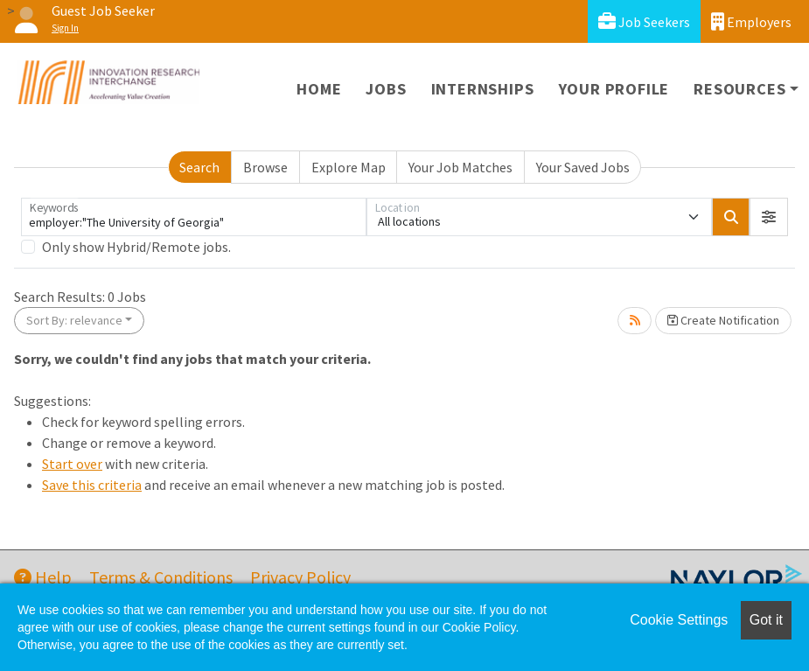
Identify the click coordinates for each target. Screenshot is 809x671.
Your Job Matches (460, 167)
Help (43, 577)
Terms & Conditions (161, 577)
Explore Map (348, 167)
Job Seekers (644, 21)
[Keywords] (193, 217)
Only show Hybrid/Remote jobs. (136, 246)
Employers (751, 21)
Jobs (386, 89)
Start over (72, 463)
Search (199, 167)
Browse (265, 167)
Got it (766, 619)
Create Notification (723, 320)
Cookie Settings (679, 619)
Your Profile (614, 89)
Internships (482, 89)
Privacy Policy (300, 577)
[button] (769, 217)
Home (318, 89)
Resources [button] (739, 89)
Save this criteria (92, 484)
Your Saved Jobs (583, 167)
